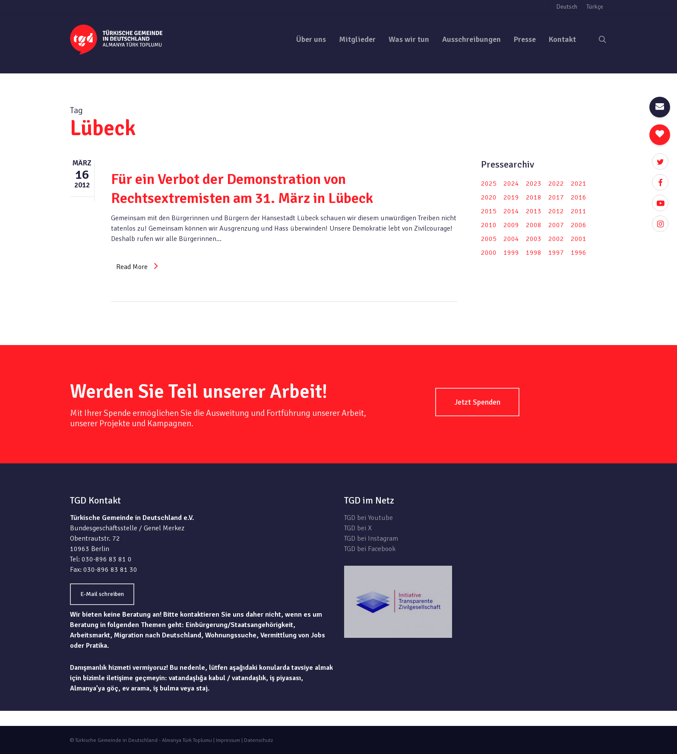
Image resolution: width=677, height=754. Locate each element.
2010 (489, 225)
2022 (556, 183)
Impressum (228, 740)
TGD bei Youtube (368, 517)
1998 (533, 252)
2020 (489, 197)
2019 (511, 197)
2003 (533, 238)
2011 (578, 211)
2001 (578, 238)
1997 (556, 252)
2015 (489, 211)
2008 (533, 225)
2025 (489, 183)
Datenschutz (258, 740)
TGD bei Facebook (369, 549)
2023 (533, 183)
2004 (511, 238)
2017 (556, 197)
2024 (511, 183)
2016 (578, 197)
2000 (489, 252)
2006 (578, 225)
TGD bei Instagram (371, 538)
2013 (533, 211)
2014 (511, 211)
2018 (533, 197)
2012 (556, 211)
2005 (489, 238)
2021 (578, 183)
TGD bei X (358, 528)
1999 (511, 252)
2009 (511, 225)
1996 (578, 252)
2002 (556, 238)
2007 (556, 225)
